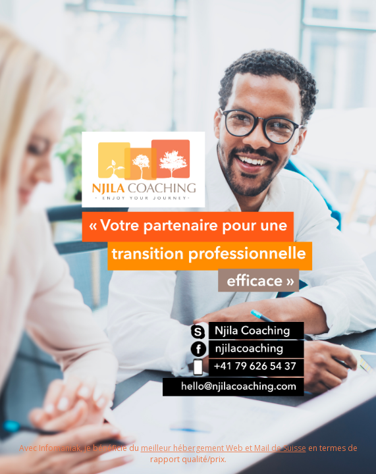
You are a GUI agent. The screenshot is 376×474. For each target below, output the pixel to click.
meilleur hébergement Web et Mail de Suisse (223, 448)
